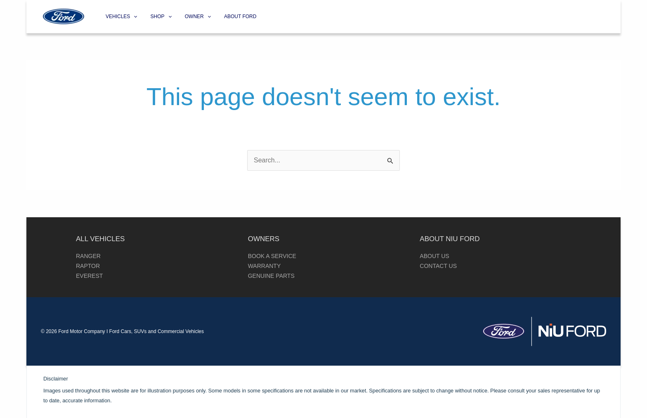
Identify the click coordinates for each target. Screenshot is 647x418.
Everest (89, 275)
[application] (133, 16)
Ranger (88, 256)
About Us (434, 256)
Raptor (88, 266)
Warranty (264, 266)
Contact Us (438, 266)
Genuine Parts (271, 275)
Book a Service (272, 256)
